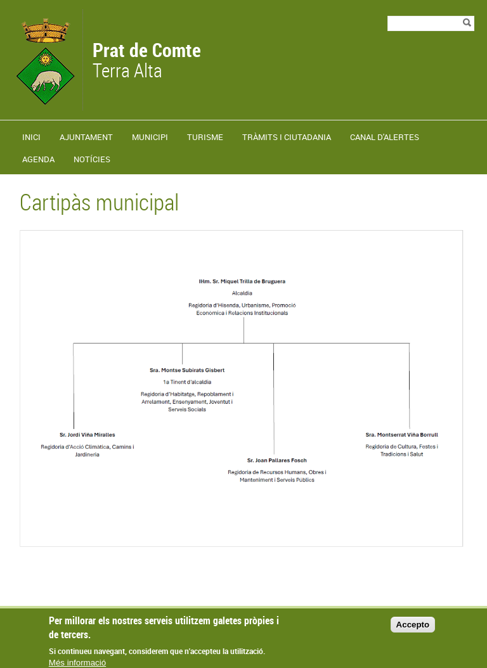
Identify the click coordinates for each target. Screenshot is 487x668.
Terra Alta (147, 61)
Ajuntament (86, 137)
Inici (31, 137)
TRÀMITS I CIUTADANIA (286, 137)
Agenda (38, 159)
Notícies (92, 159)
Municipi (150, 137)
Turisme (205, 137)
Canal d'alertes (384, 137)
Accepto (413, 629)
